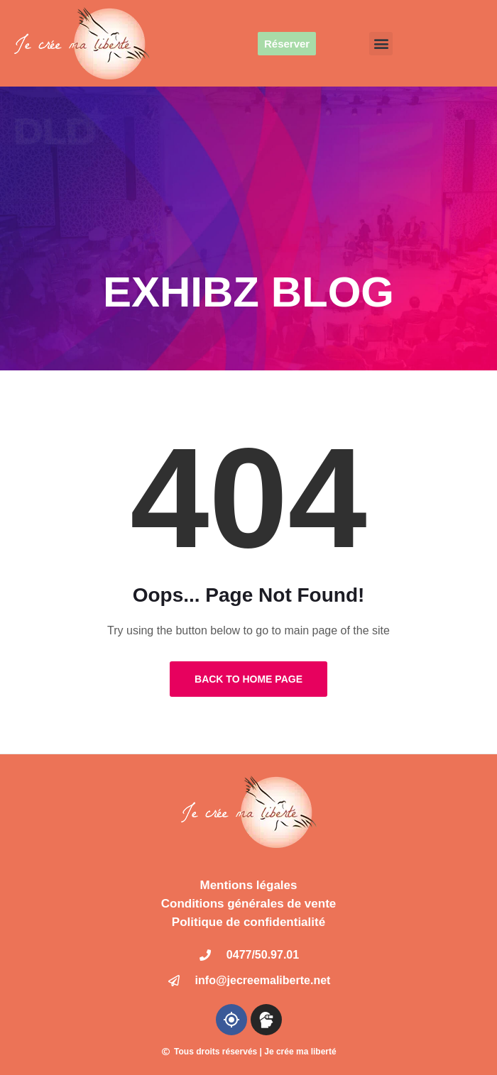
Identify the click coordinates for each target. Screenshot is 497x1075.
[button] (381, 43)
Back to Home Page (248, 679)
